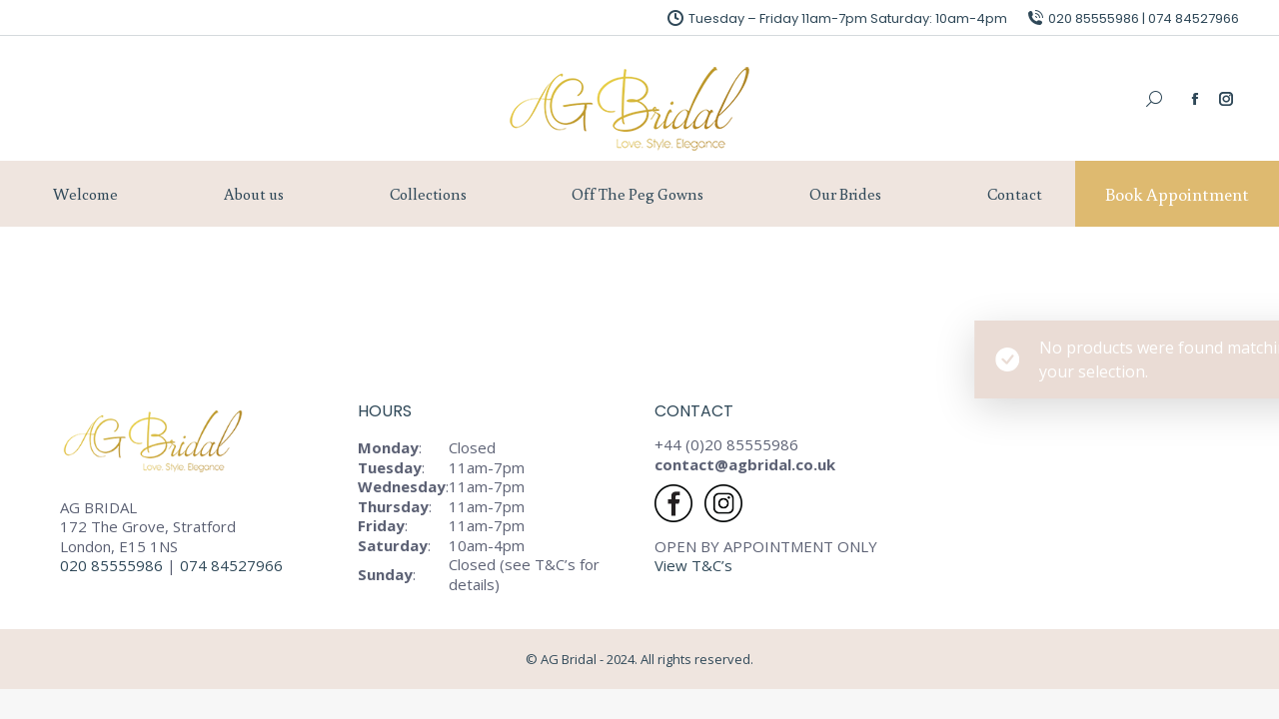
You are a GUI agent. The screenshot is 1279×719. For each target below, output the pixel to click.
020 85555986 (111, 565)
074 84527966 (233, 565)
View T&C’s (693, 565)
